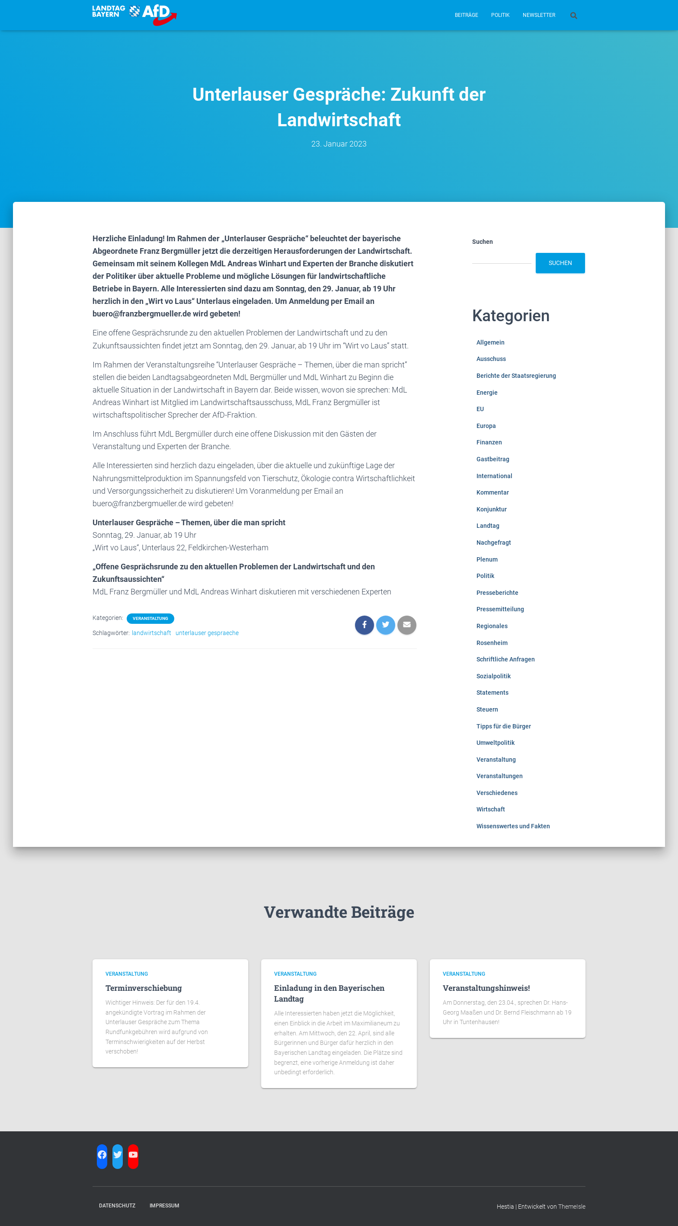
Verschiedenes (497, 792)
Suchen (482, 241)
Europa (486, 425)
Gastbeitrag (493, 459)
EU (480, 408)
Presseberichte (497, 592)
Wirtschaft (491, 809)
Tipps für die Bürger (504, 726)
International (494, 476)
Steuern (487, 709)
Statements (492, 692)
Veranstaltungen (500, 776)
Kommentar (493, 492)
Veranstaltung (150, 618)
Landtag (488, 525)
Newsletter (539, 15)
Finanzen (489, 442)
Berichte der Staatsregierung (516, 375)
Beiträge (466, 15)
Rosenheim (492, 642)
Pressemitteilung (500, 609)
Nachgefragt (494, 542)
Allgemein (491, 342)
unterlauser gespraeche (207, 632)
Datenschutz (117, 1206)
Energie (487, 392)
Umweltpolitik (496, 742)
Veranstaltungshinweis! (486, 988)
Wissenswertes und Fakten (513, 826)
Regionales (492, 626)
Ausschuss (491, 358)
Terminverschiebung (144, 988)
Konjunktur (492, 509)
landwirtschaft (151, 632)
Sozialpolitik (494, 676)
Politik (500, 15)
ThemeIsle (571, 1206)
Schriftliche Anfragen (506, 659)
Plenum (487, 559)
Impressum (164, 1206)
